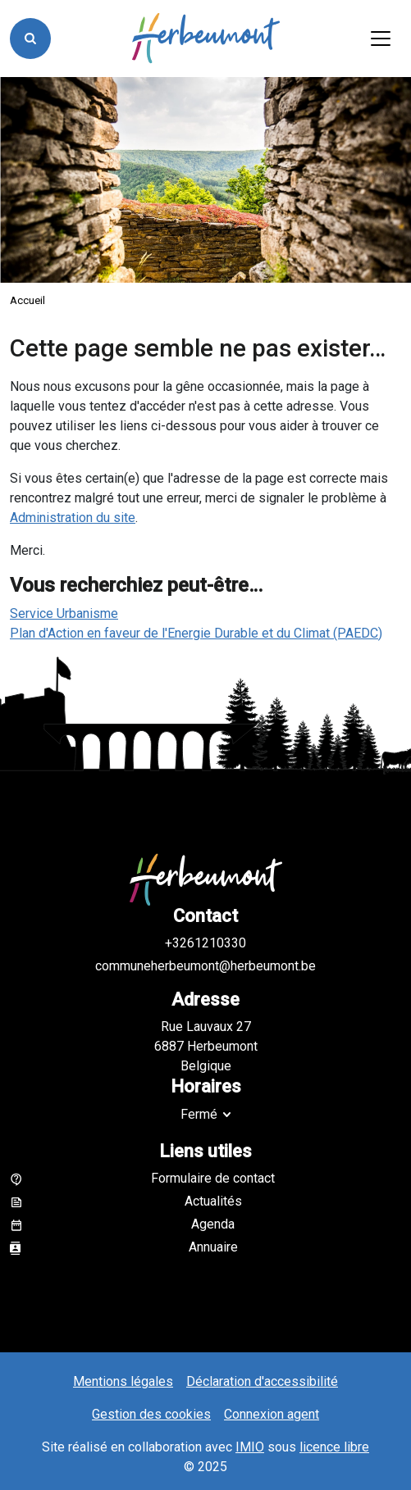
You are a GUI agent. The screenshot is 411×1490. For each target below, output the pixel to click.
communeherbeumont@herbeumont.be (205, 966)
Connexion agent (271, 1414)
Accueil (27, 300)
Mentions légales (123, 1381)
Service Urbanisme (64, 613)
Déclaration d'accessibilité (262, 1381)
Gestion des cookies (151, 1414)
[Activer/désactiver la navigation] (380, 38)
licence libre (334, 1447)
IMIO (249, 1447)
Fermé (198, 1114)
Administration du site (72, 517)
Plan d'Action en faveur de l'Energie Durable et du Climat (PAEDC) (196, 633)
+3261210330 (205, 943)
